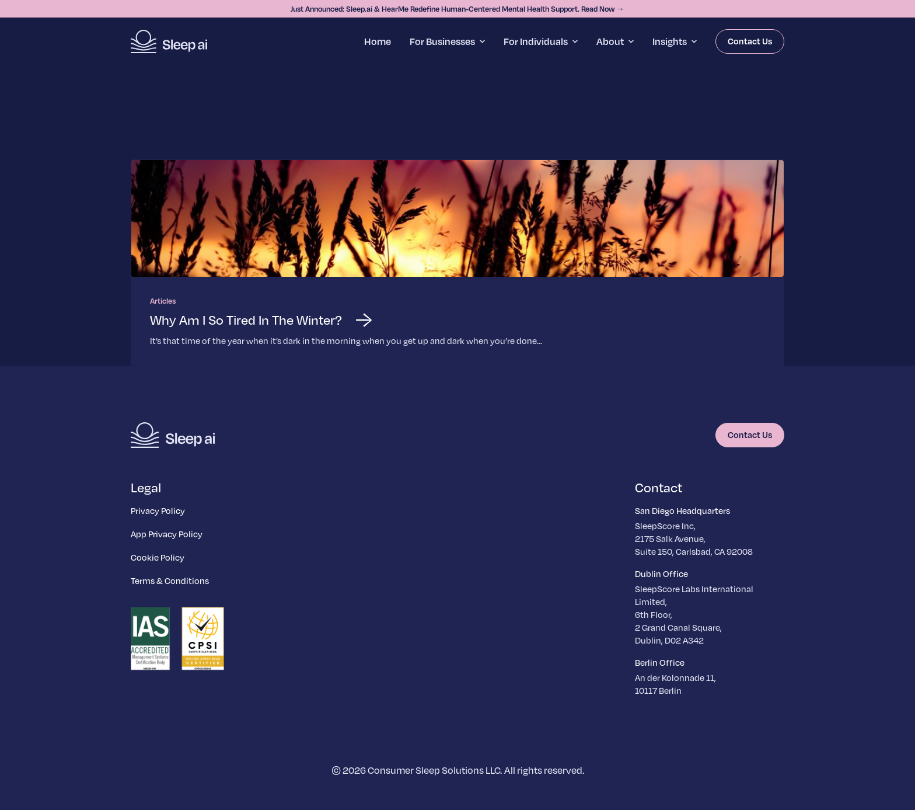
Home (377, 41)
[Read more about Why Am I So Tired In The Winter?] (457, 262)
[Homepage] (169, 41)
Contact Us (750, 41)
